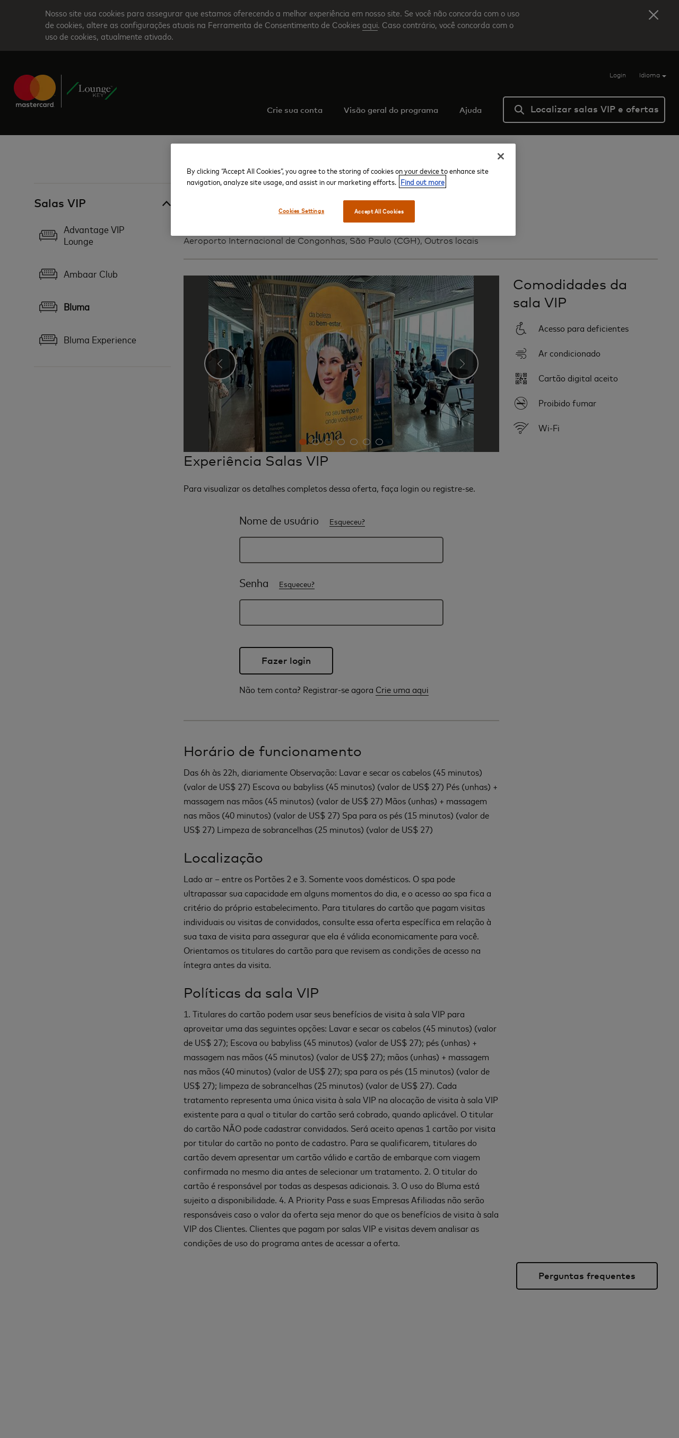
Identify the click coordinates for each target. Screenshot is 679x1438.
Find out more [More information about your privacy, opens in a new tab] (423, 181)
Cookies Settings (301, 211)
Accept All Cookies (379, 211)
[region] (343, 190)
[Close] (500, 156)
